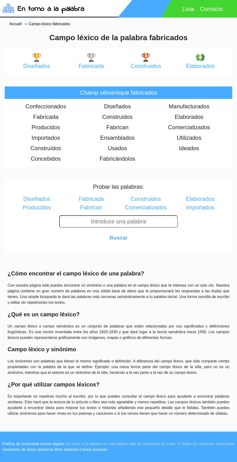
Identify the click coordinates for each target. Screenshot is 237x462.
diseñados (36, 61)
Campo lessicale (93, 450)
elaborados (200, 61)
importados (200, 207)
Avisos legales (52, 444)
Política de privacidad (20, 444)
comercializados (146, 207)
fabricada (91, 61)
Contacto (211, 9)
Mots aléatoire (67, 450)
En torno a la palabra (51, 9)
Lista (188, 9)
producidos (37, 207)
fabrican (91, 207)
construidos (146, 61)
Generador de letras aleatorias (28, 450)
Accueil (15, 24)
